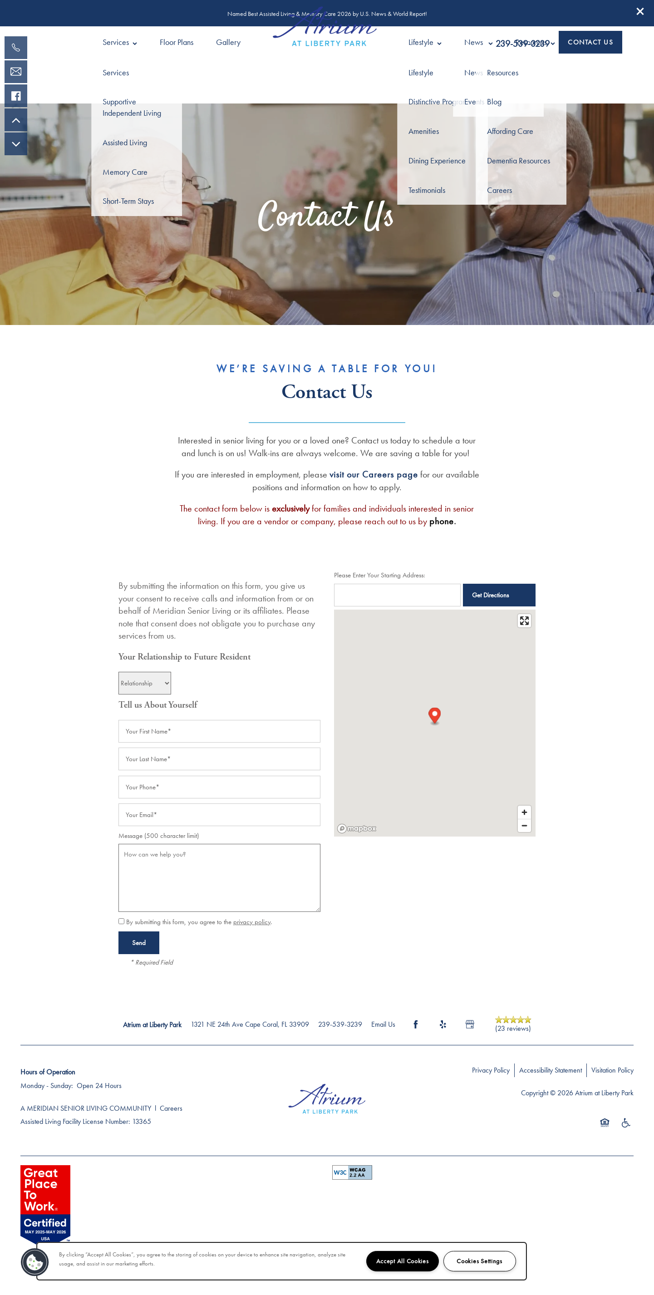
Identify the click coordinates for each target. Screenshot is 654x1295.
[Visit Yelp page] (443, 1024)
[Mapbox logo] (357, 828)
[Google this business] (470, 1024)
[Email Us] (16, 71)
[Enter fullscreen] (524, 620)
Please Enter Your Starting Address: (379, 575)
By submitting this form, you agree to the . (199, 921)
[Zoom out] (524, 825)
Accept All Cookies (402, 1261)
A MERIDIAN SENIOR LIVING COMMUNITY (85, 1108)
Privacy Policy (491, 1070)
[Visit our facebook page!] (16, 95)
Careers (171, 1108)
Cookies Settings (479, 1261)
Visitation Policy (612, 1070)
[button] (640, 11)
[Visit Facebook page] (415, 1024)
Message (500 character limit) (158, 835)
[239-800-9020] (16, 47)
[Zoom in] (524, 812)
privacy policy (251, 921)
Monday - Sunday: (46, 1085)
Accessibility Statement (550, 1070)
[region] (281, 1261)
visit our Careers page (373, 474)
